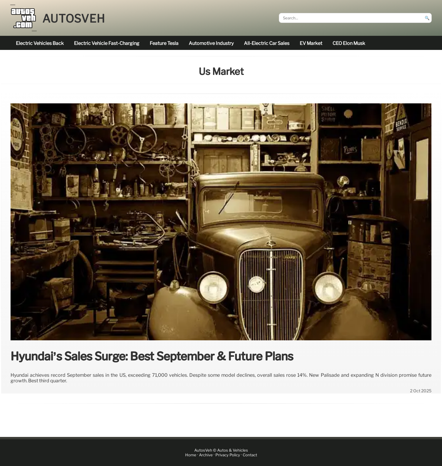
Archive (206, 455)
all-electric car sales (266, 43)
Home (190, 455)
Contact (250, 455)
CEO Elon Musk (349, 43)
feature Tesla (164, 43)
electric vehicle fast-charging (106, 43)
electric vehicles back (40, 43)
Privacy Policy (227, 455)
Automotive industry (211, 43)
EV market (311, 43)
